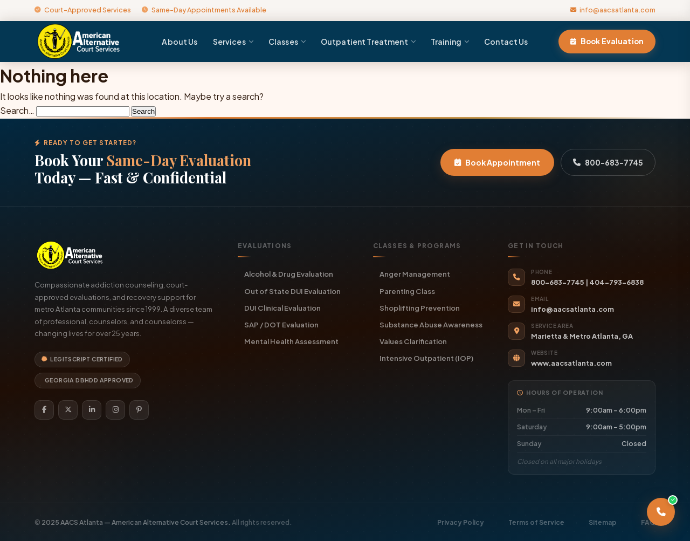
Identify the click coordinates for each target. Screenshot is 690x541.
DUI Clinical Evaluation (282, 307)
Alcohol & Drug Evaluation (288, 273)
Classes (287, 41)
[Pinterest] (139, 410)
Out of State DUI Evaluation (292, 291)
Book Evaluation (607, 41)
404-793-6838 (616, 282)
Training (450, 41)
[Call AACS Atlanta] (661, 512)
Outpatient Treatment (368, 41)
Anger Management (415, 273)
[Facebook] (44, 410)
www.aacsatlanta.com (571, 363)
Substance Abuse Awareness (431, 324)
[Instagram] (115, 410)
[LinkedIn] (91, 410)
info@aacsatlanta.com (613, 9)
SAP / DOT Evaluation (281, 324)
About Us (179, 41)
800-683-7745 (608, 162)
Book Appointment (497, 162)
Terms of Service (536, 522)
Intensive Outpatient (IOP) (426, 357)
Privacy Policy (460, 522)
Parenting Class (407, 291)
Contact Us (506, 41)
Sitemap (603, 522)
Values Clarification (413, 341)
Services (233, 41)
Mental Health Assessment (291, 341)
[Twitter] (68, 410)
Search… (17, 110)
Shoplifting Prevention (420, 307)
